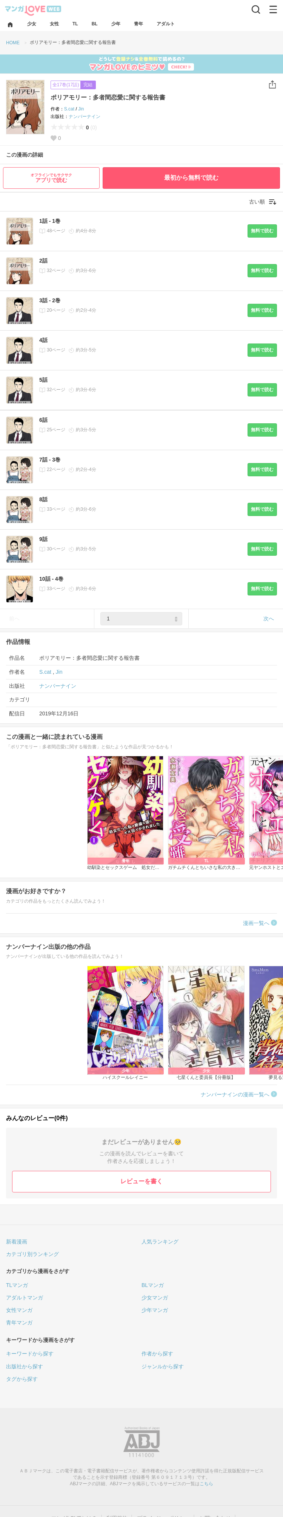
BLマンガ (153, 1285)
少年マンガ (155, 1310)
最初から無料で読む (191, 177)
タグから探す (22, 1379)
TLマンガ (17, 1285)
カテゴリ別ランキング (32, 1254)
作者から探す (157, 1354)
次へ (268, 619)
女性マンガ (19, 1310)
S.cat (69, 109)
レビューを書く (141, 1181)
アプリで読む (51, 178)
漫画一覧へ (256, 923)
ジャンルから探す (163, 1366)
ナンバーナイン (84, 116)
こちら (206, 1483)
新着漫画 (16, 1242)
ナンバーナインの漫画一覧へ (235, 1094)
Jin (81, 109)
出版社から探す (24, 1366)
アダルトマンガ (24, 1298)
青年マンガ (19, 1323)
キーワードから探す (30, 1354)
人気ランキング (160, 1242)
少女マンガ (155, 1298)
